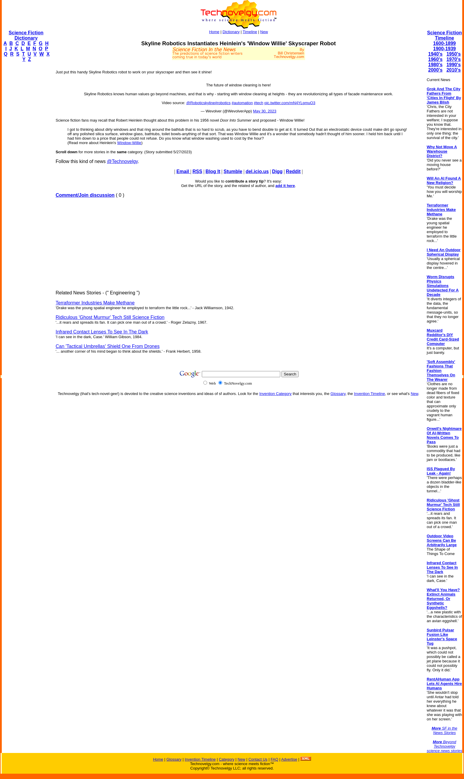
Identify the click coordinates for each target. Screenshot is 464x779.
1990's (454, 64)
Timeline (250, 32)
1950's (454, 54)
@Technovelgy (122, 161)
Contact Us (257, 759)
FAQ (274, 759)
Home (214, 32)
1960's (435, 59)
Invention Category (275, 393)
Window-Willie (129, 143)
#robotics (223, 103)
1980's (435, 64)
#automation (242, 103)
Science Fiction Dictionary (26, 35)
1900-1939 (444, 48)
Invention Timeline (369, 393)
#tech (258, 103)
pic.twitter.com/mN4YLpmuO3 (289, 103)
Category (226, 759)
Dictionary (231, 32)
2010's (454, 69)
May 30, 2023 (264, 111)
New (264, 32)
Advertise (289, 759)
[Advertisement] (25, 155)
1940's (435, 54)
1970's (454, 59)
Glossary (338, 393)
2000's (435, 69)
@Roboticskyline (200, 103)
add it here (285, 185)
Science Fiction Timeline (444, 35)
